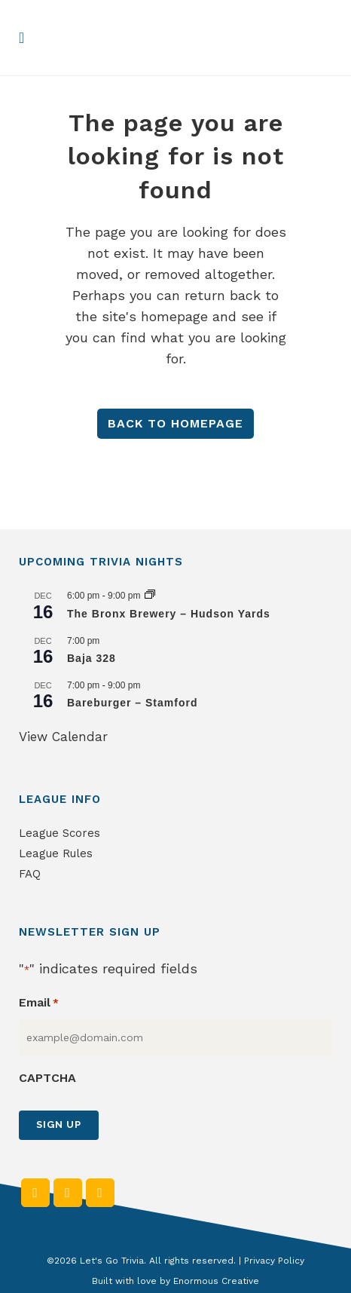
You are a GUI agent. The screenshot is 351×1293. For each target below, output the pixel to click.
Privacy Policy (274, 1260)
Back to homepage (175, 423)
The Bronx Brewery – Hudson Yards (168, 614)
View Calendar (63, 736)
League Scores (59, 833)
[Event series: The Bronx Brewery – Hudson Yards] (150, 595)
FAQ (30, 874)
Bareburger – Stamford (132, 703)
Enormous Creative (216, 1281)
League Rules (56, 853)
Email (39, 1003)
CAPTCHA (47, 1078)
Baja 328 (91, 658)
